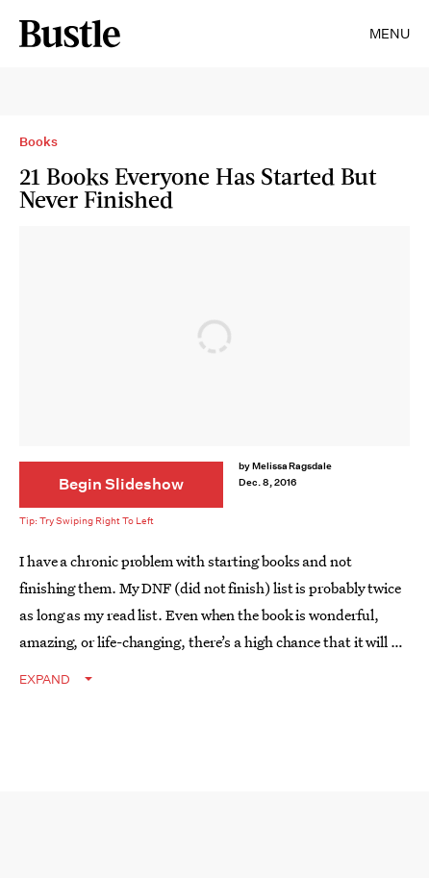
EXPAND (44, 679)
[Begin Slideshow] (121, 485)
